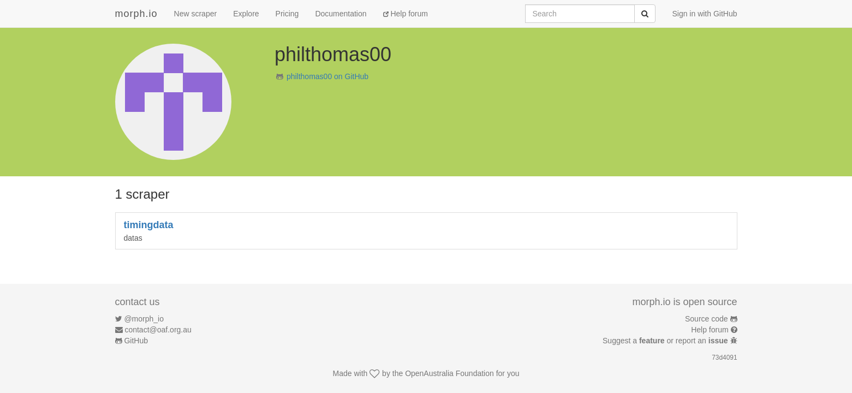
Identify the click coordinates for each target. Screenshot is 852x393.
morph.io (136, 13)
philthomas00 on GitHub (327, 76)
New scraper (195, 13)
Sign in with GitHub (704, 13)
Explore (246, 13)
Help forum (405, 13)
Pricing (287, 13)
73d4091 (724, 357)
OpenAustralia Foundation (449, 373)
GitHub (136, 340)
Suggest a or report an (666, 340)
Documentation (340, 13)
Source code (706, 318)
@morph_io (144, 318)
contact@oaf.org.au (157, 329)
